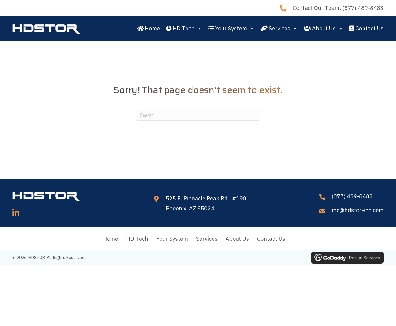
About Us (323, 28)
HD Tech (184, 28)
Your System (231, 28)
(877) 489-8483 (363, 7)
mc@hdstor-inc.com (358, 210)
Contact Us (366, 28)
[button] (15, 213)
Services (279, 28)
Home (148, 28)
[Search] (198, 115)
